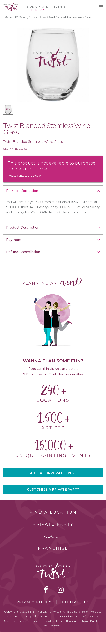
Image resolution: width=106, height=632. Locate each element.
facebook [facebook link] (45, 589)
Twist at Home (37, 17)
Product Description (22, 228)
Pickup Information (22, 191)
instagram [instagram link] (61, 589)
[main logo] (11, 4)
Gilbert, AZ (11, 17)
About (53, 536)
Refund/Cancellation (23, 252)
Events (59, 6)
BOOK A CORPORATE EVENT (53, 473)
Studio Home (37, 6)
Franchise (53, 548)
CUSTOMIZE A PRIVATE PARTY (53, 489)
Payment (13, 240)
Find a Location (53, 512)
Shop (23, 17)
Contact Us (76, 602)
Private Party (53, 524)
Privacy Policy (34, 602)
